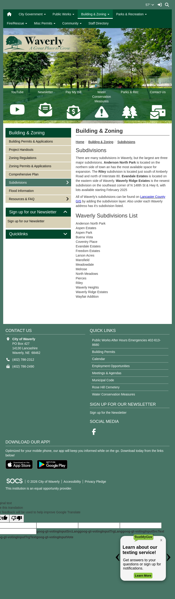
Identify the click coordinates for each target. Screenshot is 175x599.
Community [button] (72, 23)
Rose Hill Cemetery (106, 387)
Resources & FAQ (21, 198)
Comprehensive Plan (24, 174)
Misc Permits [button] (44, 23)
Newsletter (45, 104)
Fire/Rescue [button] (17, 23)
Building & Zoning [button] (95, 14)
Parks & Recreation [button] (131, 14)
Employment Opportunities (111, 366)
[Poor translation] (16, 518)
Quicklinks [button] (23, 234)
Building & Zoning (100, 142)
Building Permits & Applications (31, 141)
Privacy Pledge (95, 481)
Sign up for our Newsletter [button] (38, 212)
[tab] (38, 212)
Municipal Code (103, 380)
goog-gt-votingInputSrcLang (58, 531)
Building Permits (103, 352)
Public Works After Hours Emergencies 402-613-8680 (126, 342)
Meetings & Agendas (106, 373)
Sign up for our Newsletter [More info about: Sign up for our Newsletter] (26, 221)
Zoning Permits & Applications (30, 166)
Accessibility (72, 481)
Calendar (98, 359)
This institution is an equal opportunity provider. (38, 488)
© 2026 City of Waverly (43, 481)
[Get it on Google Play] (52, 464)
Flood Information (21, 190)
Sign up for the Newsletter (108, 412)
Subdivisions (126, 142)
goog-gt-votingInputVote (54, 537)
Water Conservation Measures (113, 394)
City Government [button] (32, 14)
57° (150, 5)
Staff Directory (98, 23)
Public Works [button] (63, 14)
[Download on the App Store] (19, 464)
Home (80, 142)
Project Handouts (21, 149)
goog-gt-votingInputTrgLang (101, 531)
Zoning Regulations (22, 157)
